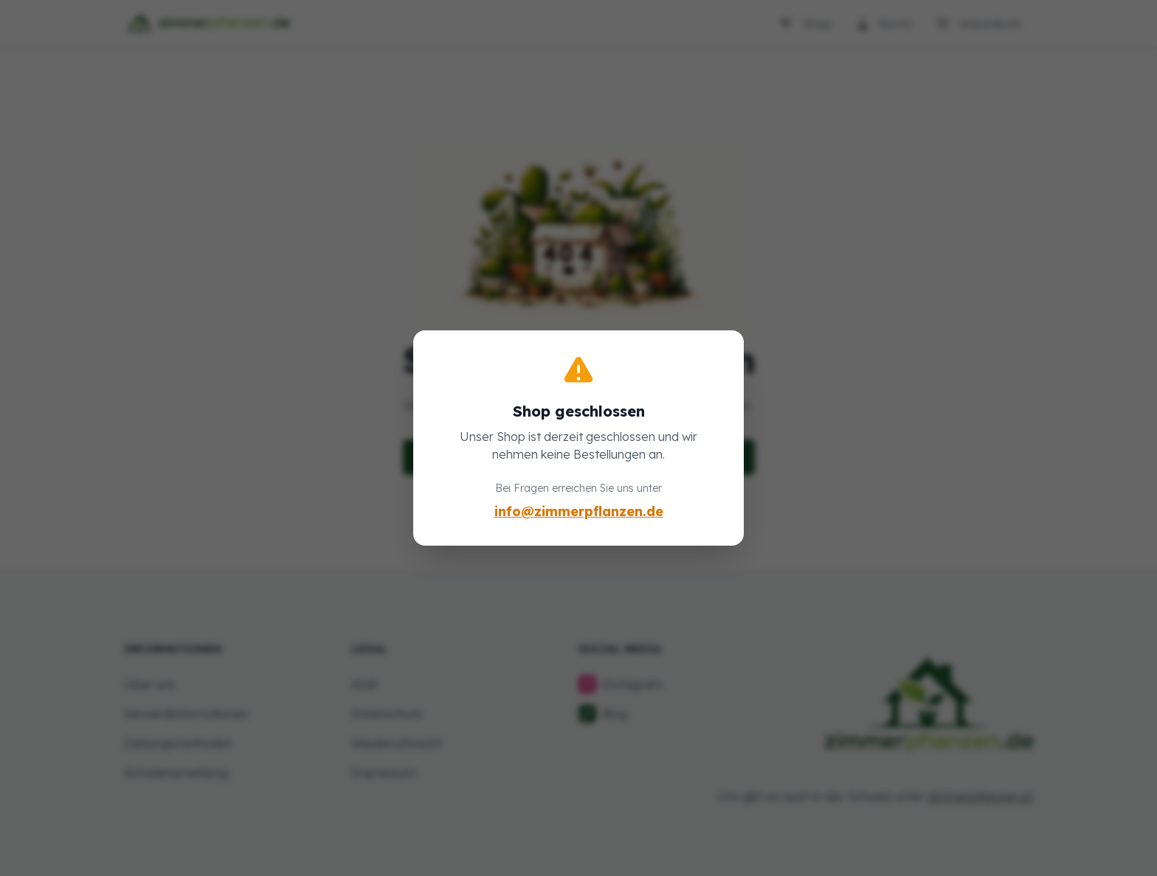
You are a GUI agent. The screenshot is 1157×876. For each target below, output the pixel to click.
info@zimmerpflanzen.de (578, 511)
